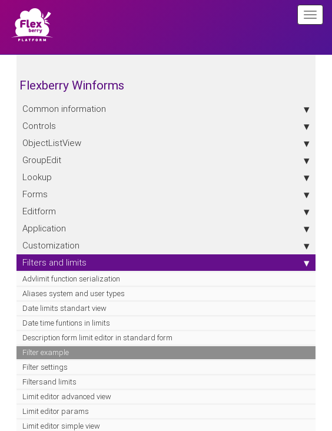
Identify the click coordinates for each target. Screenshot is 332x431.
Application (166, 228)
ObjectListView (166, 143)
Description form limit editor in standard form (97, 338)
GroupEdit (166, 160)
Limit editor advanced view (66, 397)
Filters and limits (166, 262)
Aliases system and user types (73, 294)
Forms (166, 194)
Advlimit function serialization (71, 279)
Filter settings (45, 367)
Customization (166, 245)
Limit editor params (55, 411)
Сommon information (166, 109)
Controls (166, 126)
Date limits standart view (64, 308)
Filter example (45, 352)
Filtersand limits (49, 382)
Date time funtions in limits (66, 323)
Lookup (166, 177)
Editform (166, 211)
